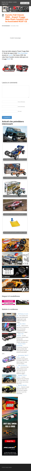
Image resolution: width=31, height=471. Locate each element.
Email (21, 106)
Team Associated (22, 53)
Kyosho (10, 55)
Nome (21, 101)
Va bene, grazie (25, 3)
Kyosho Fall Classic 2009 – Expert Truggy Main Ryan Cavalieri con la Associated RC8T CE (16, 18)
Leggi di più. (5, 4)
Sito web (19, 111)
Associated (13, 25)
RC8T (8, 59)
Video (17, 25)
